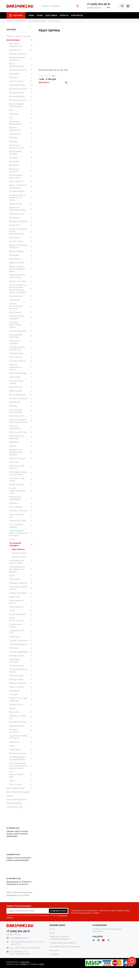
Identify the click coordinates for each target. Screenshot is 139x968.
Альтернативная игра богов (21, 58)
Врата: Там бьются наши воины (21, 186)
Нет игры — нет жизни (21, 479)
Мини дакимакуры (19, 788)
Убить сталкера (21, 687)
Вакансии (54, 950)
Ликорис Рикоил (21, 361)
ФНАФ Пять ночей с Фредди (21, 699)
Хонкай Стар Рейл (21, 722)
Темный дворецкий (21, 652)
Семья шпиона (21, 607)
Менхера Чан (21, 387)
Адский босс (21, 50)
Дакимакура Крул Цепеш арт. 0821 (53, 70)
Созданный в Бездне (21, 625)
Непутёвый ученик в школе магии (21, 473)
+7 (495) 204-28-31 (98, 4)
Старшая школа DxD (21, 631)
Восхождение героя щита (21, 176)
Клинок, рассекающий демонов (21, 306)
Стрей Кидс (21, 636)
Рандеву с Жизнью (21, 583)
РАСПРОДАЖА (13, 803)
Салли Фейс (21, 597)
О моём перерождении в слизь (21, 490)
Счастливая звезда (21, 644)
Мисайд (21, 406)
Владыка (21, 157)
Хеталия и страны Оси (21, 717)
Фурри (12, 708)
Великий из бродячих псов (21, 146)
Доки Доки (21, 237)
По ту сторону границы (21, 525)
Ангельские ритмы (21, 70)
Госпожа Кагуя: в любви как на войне (21, 197)
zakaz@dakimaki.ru (19, 938)
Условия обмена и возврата (62, 943)
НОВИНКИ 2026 (14, 807)
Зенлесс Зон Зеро (21, 281)
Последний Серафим (21, 544)
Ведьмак (21, 141)
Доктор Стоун (21, 241)
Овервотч (21, 503)
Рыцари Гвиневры (21, 593)
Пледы (9, 795)
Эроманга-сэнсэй (21, 753)
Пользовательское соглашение (64, 946)
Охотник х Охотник (21, 510)
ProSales (23, 964)
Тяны (31, 15)
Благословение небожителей (21, 105)
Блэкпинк (21, 114)
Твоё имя (21, 648)
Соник (21, 610)
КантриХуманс (21, 296)
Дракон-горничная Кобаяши (21, 246)
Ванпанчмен (21, 134)
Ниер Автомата (21, 484)
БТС (21, 117)
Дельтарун (21, 217)
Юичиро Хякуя (19, 557)
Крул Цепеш (18, 549)
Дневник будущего (21, 221)
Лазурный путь (21, 353)
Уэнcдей (21, 694)
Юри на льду (21, 784)
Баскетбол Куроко (21, 89)
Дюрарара (21, 255)
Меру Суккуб (21, 391)
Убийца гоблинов (21, 683)
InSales (41, 964)
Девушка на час (21, 214)
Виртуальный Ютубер (21, 152)
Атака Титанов (21, 81)
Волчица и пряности (21, 170)
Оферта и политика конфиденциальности (60, 937)
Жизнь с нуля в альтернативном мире (21, 268)
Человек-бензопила (21, 730)
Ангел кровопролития (21, 64)
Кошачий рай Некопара (21, 335)
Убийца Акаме (21, 679)
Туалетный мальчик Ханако (21, 670)
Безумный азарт (21, 96)
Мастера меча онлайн (21, 382)
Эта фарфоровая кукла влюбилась (21, 758)
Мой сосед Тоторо (21, 432)
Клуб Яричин (21, 312)
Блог (51, 933)
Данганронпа (21, 204)
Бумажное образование (21, 122)
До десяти (21, 225)
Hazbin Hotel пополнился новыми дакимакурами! (18, 859)
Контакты (77, 15)
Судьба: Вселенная (21, 640)
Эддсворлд (21, 749)
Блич (21, 110)
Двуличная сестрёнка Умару (21, 208)
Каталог (16, 15)
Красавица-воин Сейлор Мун (21, 348)
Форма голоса (21, 704)
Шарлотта (21, 742)
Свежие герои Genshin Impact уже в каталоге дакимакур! (17, 833)
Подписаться (58, 911)
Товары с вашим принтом (18, 36)
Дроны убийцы (21, 251)
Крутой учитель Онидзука (21, 317)
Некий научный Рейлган (21, 467)
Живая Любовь (21, 262)
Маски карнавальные (16, 799)
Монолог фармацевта (21, 427)
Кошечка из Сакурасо (21, 342)
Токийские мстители (21, 660)
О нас (52, 929)
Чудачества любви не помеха (21, 737)
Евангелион (21, 259)
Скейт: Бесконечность (21, 619)
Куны (40, 15)
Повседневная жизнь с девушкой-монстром (21, 533)
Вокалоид (21, 161)
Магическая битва (21, 373)
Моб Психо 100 (21, 416)
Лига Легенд (21, 357)
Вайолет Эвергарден (21, 128)
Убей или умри (21, 675)
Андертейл (21, 73)
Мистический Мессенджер (21, 410)
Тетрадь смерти (21, 655)
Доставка (51, 15)
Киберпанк (21, 300)
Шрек (12, 746)
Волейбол (21, 165)
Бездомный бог (21, 92)
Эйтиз (21, 780)
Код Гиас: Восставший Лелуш (21, 324)
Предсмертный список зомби (21, 561)
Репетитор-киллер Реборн (21, 588)
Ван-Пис (21, 137)
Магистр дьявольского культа (21, 367)
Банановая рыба (21, 85)
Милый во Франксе (21, 398)
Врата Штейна (21, 181)
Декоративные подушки (18, 792)
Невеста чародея (21, 458)
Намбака (21, 442)
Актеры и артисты (17, 53)
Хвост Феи (21, 712)
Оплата (64, 15)
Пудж (21, 575)
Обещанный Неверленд (21, 498)
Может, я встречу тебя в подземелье (21, 420)
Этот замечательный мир (21, 774)
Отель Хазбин (21, 507)
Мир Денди (21, 402)
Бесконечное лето (21, 100)
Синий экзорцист (21, 614)
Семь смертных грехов (21, 601)
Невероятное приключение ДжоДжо (21, 452)
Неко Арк (13, 462)
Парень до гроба (21, 520)
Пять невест (21, 579)
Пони (11, 539)
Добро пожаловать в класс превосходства (21, 231)
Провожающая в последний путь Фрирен (21, 569)
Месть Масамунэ (21, 394)
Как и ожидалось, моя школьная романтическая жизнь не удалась (21, 289)
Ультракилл (21, 690)
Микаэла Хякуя (19, 553)
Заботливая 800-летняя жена (21, 276)
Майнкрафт (21, 377)
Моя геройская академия (21, 437)
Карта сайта (25, 962)
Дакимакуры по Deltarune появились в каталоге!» (18, 883)
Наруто (21, 446)
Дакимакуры (19, 40)
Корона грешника (21, 331)
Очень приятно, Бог (21, 515)
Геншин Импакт (21, 191)
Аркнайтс (21, 77)
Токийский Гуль (21, 665)
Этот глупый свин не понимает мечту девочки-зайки (21, 765)
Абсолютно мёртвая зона (21, 45)
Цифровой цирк (21, 726)
